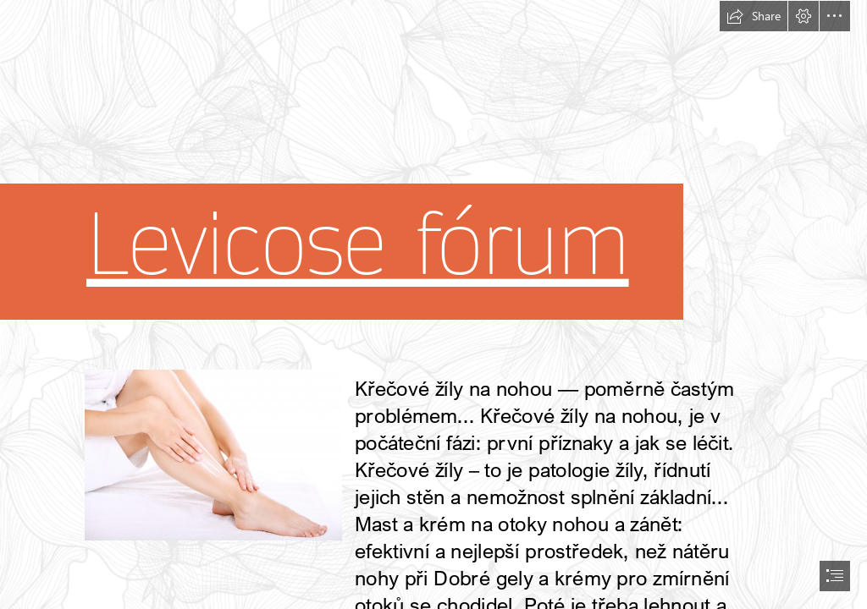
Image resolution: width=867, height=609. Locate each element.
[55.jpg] (212, 454)
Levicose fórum (357, 246)
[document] (433, 304)
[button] (753, 16)
